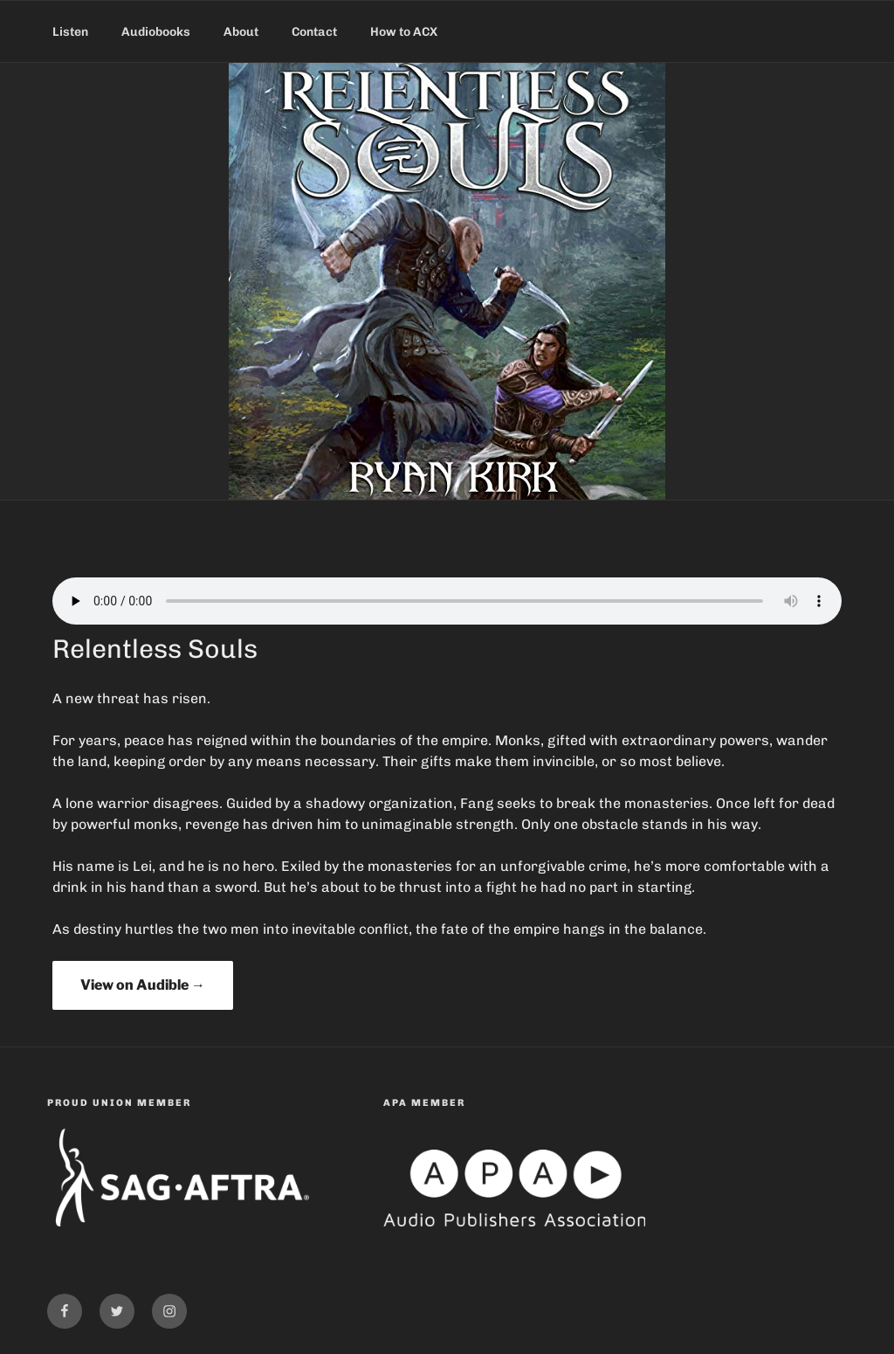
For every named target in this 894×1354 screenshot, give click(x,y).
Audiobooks (155, 31)
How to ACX (403, 31)
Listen (70, 31)
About (241, 31)
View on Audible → (142, 985)
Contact (314, 31)
